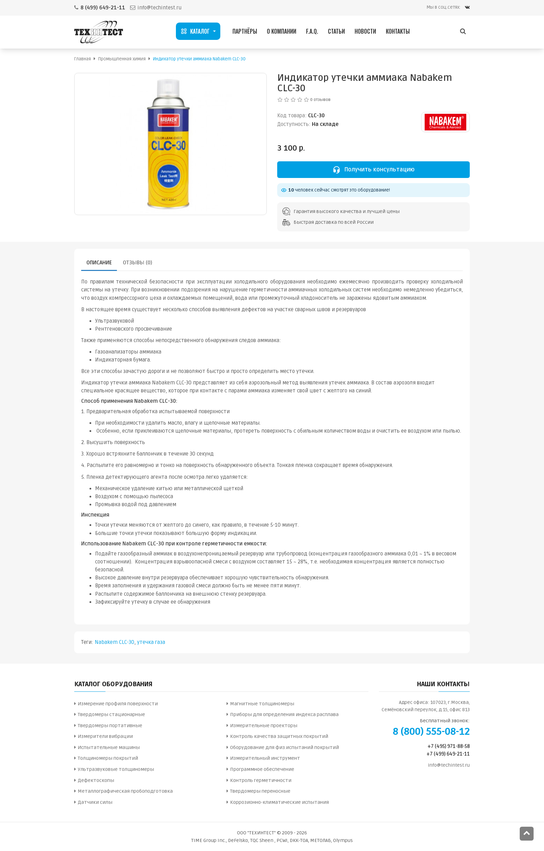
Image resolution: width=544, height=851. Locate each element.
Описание (99, 262)
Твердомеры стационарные (111, 714)
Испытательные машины (109, 747)
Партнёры (244, 31)
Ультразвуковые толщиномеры (116, 769)
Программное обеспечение (262, 769)
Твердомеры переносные (260, 791)
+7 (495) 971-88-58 (448, 746)
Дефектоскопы (96, 780)
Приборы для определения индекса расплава (284, 714)
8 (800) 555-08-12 (431, 732)
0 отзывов (320, 99)
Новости (365, 31)
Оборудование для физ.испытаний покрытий (284, 747)
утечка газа (151, 642)
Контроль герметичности (260, 780)
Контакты (398, 31)
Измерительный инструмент (265, 758)
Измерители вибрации (105, 736)
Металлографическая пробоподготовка (125, 791)
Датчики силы (95, 802)
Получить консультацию (373, 169)
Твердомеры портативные (110, 726)
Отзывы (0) (137, 262)
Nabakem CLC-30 (114, 642)
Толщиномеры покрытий (108, 758)
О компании (281, 31)
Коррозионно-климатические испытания (279, 802)
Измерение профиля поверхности (118, 704)
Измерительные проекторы (263, 726)
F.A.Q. (312, 31)
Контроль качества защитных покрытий (279, 736)
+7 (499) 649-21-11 (448, 754)
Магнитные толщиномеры (262, 704)
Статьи (336, 31)
